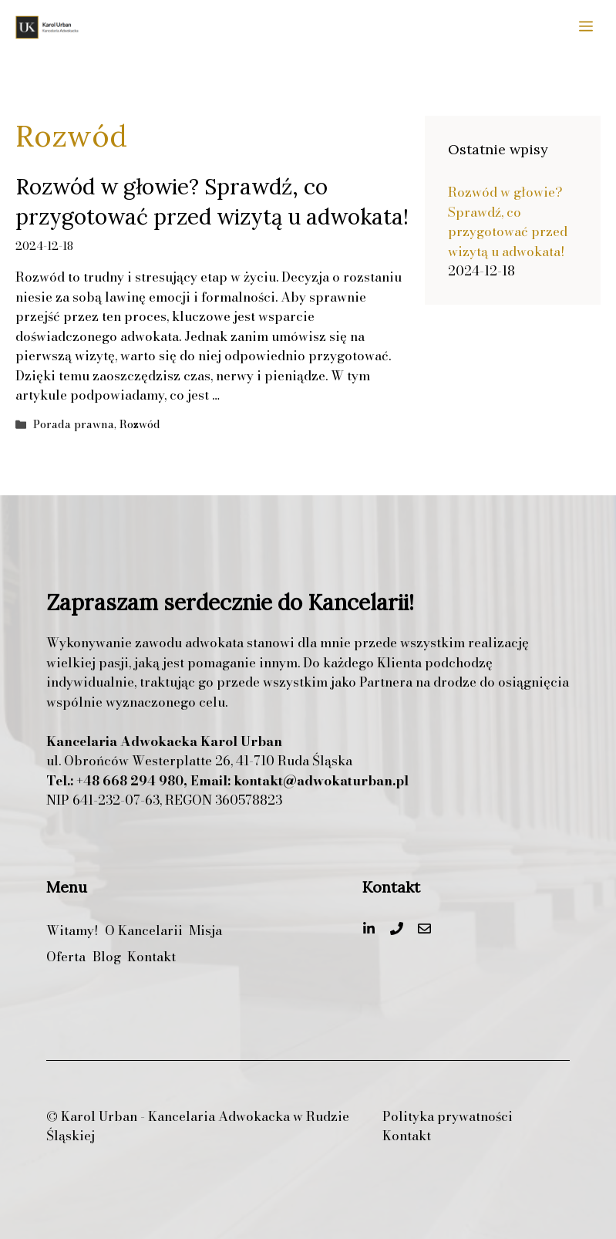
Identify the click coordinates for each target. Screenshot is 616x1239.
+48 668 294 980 (129, 781)
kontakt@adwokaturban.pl (321, 781)
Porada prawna (73, 424)
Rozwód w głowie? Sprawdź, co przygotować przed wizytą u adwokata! (507, 222)
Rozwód (139, 424)
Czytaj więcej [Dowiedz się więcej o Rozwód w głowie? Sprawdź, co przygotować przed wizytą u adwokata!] (263, 395)
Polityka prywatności (447, 1116)
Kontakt (406, 1136)
